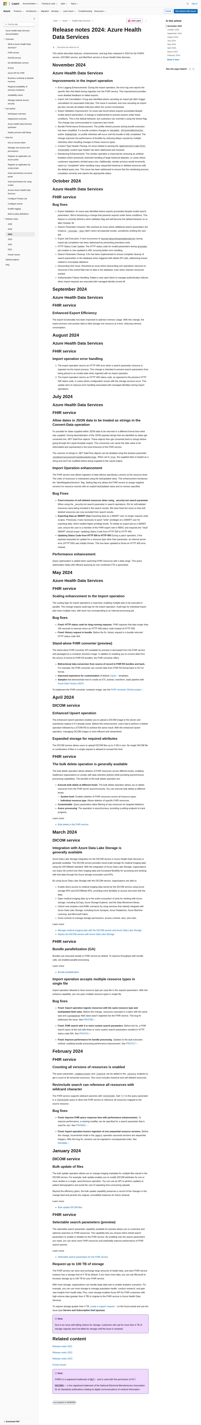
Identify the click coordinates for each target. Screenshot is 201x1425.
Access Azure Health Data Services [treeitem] (19, 192)
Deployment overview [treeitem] (17, 119)
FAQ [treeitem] (7, 265)
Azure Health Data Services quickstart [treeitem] (20, 126)
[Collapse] (34, 18)
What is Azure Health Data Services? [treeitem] (19, 46)
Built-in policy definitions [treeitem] (18, 214)
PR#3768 (88, 1019)
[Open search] (188, 3)
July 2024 (171, 41)
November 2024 (174, 26)
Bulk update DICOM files (70, 1207)
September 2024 (174, 33)
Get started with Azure (185, 11)
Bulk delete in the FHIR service (73, 824)
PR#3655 (80, 1125)
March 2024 (172, 52)
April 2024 (171, 48)
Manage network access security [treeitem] (18, 102)
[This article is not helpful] (193, 69)
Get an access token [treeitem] (17, 143)
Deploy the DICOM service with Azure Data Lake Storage (86, 934)
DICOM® (59, 1385)
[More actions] (146, 21)
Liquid (113, 676)
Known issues (59, 1365)
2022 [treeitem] (10, 244)
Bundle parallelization (68, 972)
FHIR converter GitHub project (126, 689)
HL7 (92, 1379)
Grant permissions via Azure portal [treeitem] (20, 175)
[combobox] (19, 24)
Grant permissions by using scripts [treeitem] (20, 183)
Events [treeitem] (11, 68)
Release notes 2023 (62, 1358)
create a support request (102, 1306)
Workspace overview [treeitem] (17, 114)
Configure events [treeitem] (15, 204)
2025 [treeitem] (10, 229)
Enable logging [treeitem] (14, 209)
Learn (55, 21)
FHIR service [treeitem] (13, 53)
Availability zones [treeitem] (15, 95)
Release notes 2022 (62, 1352)
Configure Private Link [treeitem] (17, 199)
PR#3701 (84, 1033)
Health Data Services (81, 21)
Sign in (195, 4)
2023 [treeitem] (10, 239)
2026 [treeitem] (10, 224)
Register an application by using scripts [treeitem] (19, 166)
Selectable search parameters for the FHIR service (83, 1257)
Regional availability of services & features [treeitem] (17, 88)
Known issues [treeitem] (14, 254)
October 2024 (173, 30)
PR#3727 (131, 1043)
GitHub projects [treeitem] (12, 260)
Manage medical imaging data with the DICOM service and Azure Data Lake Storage (100, 930)
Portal (168, 11)
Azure (65, 21)
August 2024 (172, 37)
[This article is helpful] (190, 69)
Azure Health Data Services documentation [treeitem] (18, 32)
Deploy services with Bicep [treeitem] (19, 132)
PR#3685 (62, 1143)
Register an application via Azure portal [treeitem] (19, 158)
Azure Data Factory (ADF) (71, 683)
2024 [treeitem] (10, 234)
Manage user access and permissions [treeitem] (19, 149)
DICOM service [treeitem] (14, 58)
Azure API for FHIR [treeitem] (16, 73)
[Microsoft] (5, 4)
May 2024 (171, 44)
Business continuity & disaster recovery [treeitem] (21, 80)
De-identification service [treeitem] (18, 63)
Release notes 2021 (62, 1346)
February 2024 (173, 55)
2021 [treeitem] (10, 249)
